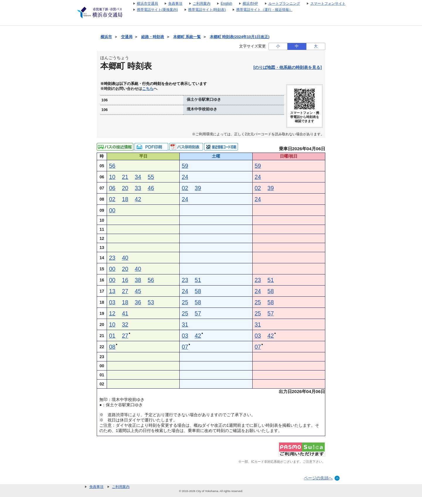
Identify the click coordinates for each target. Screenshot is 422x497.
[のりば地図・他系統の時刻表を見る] (287, 67)
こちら (148, 89)
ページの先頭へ (318, 478)
